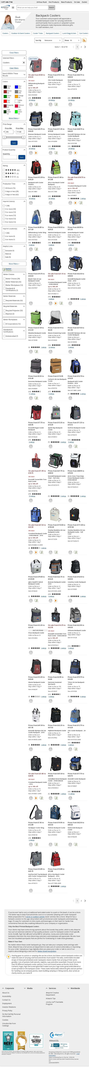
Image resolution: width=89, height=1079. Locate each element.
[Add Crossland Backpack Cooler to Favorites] (70, 203)
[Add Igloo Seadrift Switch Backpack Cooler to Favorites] (31, 600)
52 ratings (71, 100)
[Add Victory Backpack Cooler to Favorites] (50, 153)
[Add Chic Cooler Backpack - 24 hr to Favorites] (70, 749)
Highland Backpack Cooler (57, 730)
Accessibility (6, 996)
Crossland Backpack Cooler (77, 186)
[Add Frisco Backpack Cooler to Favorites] (31, 652)
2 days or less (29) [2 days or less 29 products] (12, 191)
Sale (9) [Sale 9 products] (8, 257)
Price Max (19, 128)
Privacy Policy (7, 1010)
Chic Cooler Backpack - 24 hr (76, 731)
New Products (66, 2)
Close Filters (14, 53)
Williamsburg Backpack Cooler (36, 84)
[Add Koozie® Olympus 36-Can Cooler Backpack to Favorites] (70, 351)
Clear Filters (14, 68)
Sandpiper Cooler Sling (36, 828)
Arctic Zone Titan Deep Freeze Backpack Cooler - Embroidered (76, 478)
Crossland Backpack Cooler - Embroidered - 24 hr (37, 534)
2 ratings (83, 394)
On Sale (77, 2)
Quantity (6, 154)
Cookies (5, 1020)
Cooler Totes (38, 33)
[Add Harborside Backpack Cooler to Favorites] (70, 844)
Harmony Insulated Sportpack (54, 683)
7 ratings (63, 745)
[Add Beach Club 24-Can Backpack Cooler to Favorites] (31, 303)
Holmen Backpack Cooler (56, 828)
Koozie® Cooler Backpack (76, 779)
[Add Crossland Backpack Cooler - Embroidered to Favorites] (50, 303)
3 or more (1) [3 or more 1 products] (10, 239)
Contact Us (6, 1000)
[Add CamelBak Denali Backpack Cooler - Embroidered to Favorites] (50, 798)
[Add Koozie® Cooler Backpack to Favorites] (70, 798)
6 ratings (71, 245)
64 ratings (52, 100)
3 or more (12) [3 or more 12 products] (10, 212)
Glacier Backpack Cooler (36, 682)
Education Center (30, 993)
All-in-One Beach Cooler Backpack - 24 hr (56, 875)
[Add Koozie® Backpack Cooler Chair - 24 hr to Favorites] (70, 303)
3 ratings (52, 394)
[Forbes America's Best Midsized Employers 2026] (36, 1041)
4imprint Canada (74, 996)
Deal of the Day (73, 1012)
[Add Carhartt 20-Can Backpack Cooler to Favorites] (50, 398)
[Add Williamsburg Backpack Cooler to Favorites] (31, 104)
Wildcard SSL (54, 1041)
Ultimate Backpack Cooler (77, 630)
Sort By (38, 40)
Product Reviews (30, 1010)
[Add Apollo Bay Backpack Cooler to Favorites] (50, 446)
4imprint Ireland (74, 1003)
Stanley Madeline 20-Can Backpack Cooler (56, 531)
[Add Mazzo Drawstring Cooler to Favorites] (50, 351)
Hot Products (54, 2)
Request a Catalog (31, 1014)
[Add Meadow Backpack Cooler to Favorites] (31, 351)
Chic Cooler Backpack (55, 80)
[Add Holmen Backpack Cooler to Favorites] (50, 844)
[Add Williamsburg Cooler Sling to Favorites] (31, 249)
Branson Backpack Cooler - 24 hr (57, 583)
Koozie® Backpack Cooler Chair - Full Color (57, 477)
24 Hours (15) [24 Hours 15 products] (10, 188)
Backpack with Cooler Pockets (35, 183)
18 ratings (32, 198)
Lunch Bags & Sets (69, 33)
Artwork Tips (51, 998)
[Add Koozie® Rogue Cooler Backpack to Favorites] (31, 446)
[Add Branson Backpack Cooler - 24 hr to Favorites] (50, 600)
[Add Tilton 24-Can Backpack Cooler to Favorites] (70, 701)
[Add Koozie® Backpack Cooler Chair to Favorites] (70, 104)
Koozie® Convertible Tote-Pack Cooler (37, 480)
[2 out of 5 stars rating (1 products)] (13, 177)
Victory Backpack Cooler (56, 134)
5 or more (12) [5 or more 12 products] (10, 215)
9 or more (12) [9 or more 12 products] (10, 222)
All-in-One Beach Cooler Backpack (56, 183)
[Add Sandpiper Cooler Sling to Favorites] (31, 844)
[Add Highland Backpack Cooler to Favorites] (50, 749)
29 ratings (32, 148)
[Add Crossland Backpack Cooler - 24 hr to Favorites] (31, 798)
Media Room (28, 1007)
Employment (7, 1003)
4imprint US (72, 993)
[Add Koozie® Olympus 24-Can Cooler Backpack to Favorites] (70, 153)
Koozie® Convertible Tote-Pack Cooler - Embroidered (57, 635)
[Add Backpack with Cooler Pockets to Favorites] (31, 203)
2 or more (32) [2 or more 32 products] (10, 209)
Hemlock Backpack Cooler (57, 232)
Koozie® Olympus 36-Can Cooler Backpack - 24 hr (37, 731)
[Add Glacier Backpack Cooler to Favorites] (31, 701)
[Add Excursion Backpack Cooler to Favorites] (31, 398)
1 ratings (83, 198)
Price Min (8, 128)
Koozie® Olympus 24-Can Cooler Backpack (76, 135)
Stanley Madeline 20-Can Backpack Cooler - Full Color (76, 532)
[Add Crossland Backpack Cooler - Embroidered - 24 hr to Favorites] (31, 552)
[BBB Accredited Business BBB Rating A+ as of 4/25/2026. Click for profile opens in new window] (59, 1046)
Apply (14, 143)
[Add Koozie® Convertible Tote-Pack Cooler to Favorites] (31, 500)
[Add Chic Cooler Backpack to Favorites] (50, 104)
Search (51, 7)
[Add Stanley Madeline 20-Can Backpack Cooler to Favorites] (50, 552)
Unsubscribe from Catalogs (9, 1024)
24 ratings (71, 148)
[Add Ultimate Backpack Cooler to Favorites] (70, 652)
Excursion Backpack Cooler (37, 381)
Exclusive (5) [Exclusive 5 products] (9, 251)
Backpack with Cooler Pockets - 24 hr (75, 382)
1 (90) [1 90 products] (7, 233)
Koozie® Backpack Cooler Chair (76, 81)
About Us (5, 993)
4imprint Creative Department (52, 994)
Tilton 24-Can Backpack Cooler (76, 683)
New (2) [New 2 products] (8, 254)
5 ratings (83, 299)
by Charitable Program (54, 1003)
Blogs (26, 1000)
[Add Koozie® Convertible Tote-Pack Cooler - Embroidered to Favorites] (50, 652)
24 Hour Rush (42, 2)
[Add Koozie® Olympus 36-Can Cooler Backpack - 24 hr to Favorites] (31, 749)
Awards (27, 996)
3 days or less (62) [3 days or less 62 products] (12, 195)
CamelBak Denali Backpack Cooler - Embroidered (57, 780)
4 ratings (32, 245)
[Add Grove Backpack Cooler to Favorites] (70, 249)
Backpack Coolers (52, 33)
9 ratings (71, 442)
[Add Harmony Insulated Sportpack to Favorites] (50, 701)
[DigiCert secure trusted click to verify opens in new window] (57, 1035)
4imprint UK (72, 1000)
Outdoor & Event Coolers (20, 33)
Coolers (5, 33)
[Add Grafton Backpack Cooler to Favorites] (70, 446)
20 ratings (32, 100)
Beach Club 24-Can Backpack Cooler (34, 280)
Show (67, 40)
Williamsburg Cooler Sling (37, 232)
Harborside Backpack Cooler (75, 829)
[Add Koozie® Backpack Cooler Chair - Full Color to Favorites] (50, 500)
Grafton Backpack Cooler (76, 428)
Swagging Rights (30, 1018)
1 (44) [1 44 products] (7, 206)
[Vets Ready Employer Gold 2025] (21, 1041)
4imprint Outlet (73, 1009)
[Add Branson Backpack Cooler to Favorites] (31, 153)
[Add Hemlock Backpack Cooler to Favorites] (50, 249)
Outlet (85, 2)
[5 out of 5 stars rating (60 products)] (13, 170)
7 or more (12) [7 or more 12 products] (10, 219)
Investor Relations (9, 1007)
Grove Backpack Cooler (76, 232)
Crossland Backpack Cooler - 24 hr (37, 783)
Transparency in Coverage (30, 1022)
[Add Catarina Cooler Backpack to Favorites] (70, 600)
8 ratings (52, 596)
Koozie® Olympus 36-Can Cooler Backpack (76, 334)
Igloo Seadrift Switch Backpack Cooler (35, 583)
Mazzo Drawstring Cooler (57, 333)
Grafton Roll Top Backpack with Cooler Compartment (37, 875)
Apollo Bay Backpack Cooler (55, 429)
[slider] (4, 137)
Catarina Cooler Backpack (77, 582)
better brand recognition (47, 951)
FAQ (25, 1003)
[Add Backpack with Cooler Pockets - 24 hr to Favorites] (70, 398)
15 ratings (32, 496)
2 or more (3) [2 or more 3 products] (10, 236)
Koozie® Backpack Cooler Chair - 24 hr (76, 280)
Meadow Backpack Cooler (37, 333)
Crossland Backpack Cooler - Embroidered (57, 283)
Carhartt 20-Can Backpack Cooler (57, 380)
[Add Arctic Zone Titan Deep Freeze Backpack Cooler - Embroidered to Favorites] (70, 500)
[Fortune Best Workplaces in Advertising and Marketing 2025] (8, 1041)
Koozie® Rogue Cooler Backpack (36, 429)
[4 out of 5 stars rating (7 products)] (13, 173)
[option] (8, 87)
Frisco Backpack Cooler (36, 633)
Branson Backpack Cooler (37, 134)
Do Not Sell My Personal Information (11, 1015)
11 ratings (52, 148)
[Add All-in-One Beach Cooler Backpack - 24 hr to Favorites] (50, 890)
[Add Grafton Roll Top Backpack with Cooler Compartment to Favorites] (31, 890)
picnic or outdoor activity (35, 917)
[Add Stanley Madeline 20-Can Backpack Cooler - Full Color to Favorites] (70, 552)
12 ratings (52, 347)
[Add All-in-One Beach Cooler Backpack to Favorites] (50, 203)
